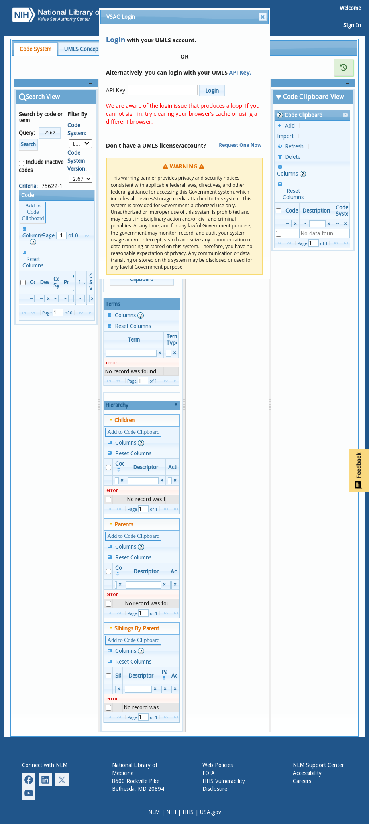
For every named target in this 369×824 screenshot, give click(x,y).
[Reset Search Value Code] (121, 480)
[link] (346, 115)
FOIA (208, 773)
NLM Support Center (318, 765)
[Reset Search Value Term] (159, 353)
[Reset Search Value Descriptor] (48, 298)
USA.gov (210, 812)
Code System (35, 49)
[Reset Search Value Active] (174, 480)
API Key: (116, 90)
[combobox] (80, 143)
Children (124, 420)
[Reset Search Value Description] (328, 223)
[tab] (35, 49)
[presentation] (141, 371)
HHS (188, 812)
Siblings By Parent (136, 628)
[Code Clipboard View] (313, 83)
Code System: (76, 129)
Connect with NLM (44, 765)
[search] (34, 298)
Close (262, 17)
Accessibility (307, 773)
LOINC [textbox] (81, 143)
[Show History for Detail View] (343, 67)
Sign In (352, 25)
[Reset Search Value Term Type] (174, 353)
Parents (123, 524)
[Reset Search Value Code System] (345, 223)
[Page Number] (61, 235)
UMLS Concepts (83, 49)
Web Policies (217, 765)
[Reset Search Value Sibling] (119, 689)
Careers (302, 781)
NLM (154, 812)
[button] (50, 133)
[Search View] (56, 83)
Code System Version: (77, 161)
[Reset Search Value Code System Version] (92, 298)
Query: (27, 133)
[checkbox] (23, 282)
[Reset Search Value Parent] (165, 689)
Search (28, 144)
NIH (171, 812)
